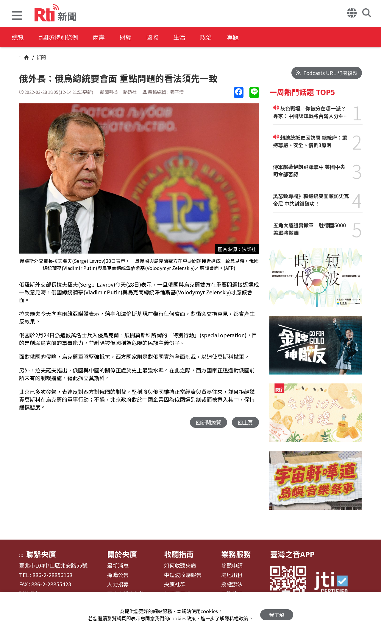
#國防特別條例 (58, 37)
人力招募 (118, 584)
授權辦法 (232, 584)
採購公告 (118, 575)
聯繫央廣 (41, 554)
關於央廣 (122, 554)
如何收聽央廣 (180, 565)
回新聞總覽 (208, 422)
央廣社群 (174, 584)
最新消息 (118, 565)
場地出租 (232, 575)
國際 (152, 37)
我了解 (276, 615)
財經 (126, 37)
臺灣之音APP (292, 554)
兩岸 (99, 37)
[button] (17, 16)
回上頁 (245, 422)
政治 (206, 37)
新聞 (40, 57)
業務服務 (236, 554)
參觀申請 (232, 565)
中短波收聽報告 (183, 575)
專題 (233, 37)
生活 (179, 37)
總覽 (18, 37)
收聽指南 (179, 554)
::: (21, 57)
